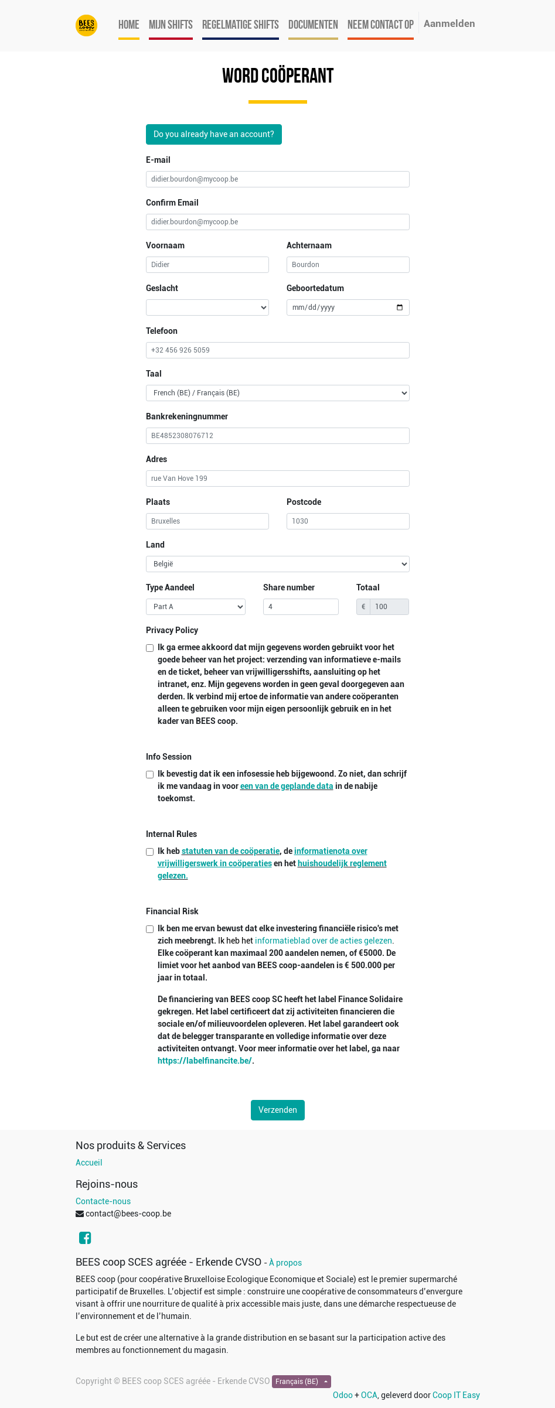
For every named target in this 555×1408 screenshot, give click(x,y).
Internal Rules (171, 834)
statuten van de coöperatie (231, 851)
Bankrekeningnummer (187, 416)
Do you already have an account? (214, 134)
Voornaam (165, 245)
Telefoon (162, 331)
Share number (289, 587)
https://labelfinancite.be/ (205, 1060)
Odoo (343, 1395)
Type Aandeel (170, 587)
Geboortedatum (315, 288)
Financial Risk (172, 911)
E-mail (158, 160)
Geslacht (162, 288)
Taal (154, 373)
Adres (156, 459)
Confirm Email (172, 202)
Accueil (89, 1162)
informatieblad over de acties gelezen (323, 940)
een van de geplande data (286, 786)
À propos (285, 1262)
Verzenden (277, 1110)
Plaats (158, 502)
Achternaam (309, 245)
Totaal (368, 587)
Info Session (169, 756)
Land (155, 544)
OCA (369, 1395)
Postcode (304, 502)
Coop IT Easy (456, 1395)
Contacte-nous (103, 1201)
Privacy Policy (172, 630)
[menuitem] (129, 26)
